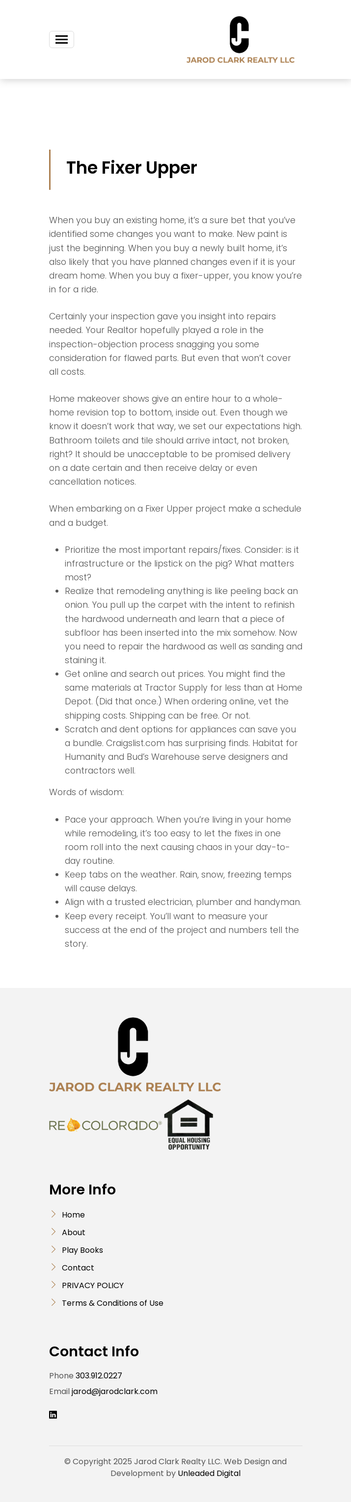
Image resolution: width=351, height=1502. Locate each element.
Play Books (82, 1250)
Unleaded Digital (209, 1473)
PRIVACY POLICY (93, 1285)
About (73, 1232)
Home (73, 1214)
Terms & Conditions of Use (112, 1303)
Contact (78, 1267)
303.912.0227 (99, 1375)
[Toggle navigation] (61, 39)
